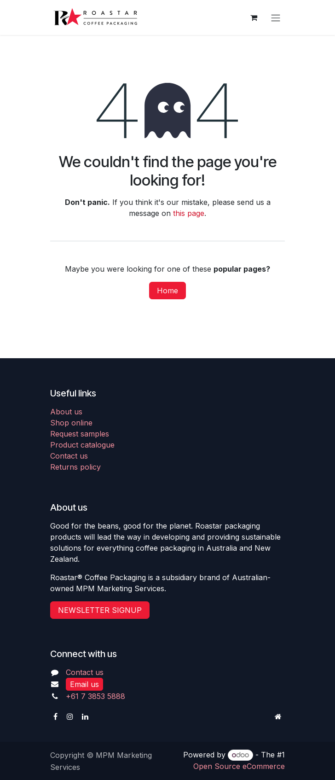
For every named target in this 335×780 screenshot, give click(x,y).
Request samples (79, 433)
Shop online (71, 422)
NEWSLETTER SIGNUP (100, 610)
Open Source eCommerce (239, 766)
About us (66, 411)
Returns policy (75, 466)
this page (188, 213)
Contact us (69, 455)
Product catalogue (82, 444)
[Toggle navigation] (275, 17)
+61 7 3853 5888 (95, 696)
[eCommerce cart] (253, 17)
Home (167, 290)
